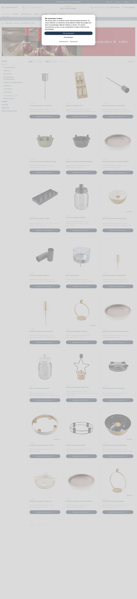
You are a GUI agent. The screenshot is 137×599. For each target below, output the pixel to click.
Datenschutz (63, 41)
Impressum (74, 41)
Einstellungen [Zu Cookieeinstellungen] (68, 37)
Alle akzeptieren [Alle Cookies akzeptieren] (68, 33)
